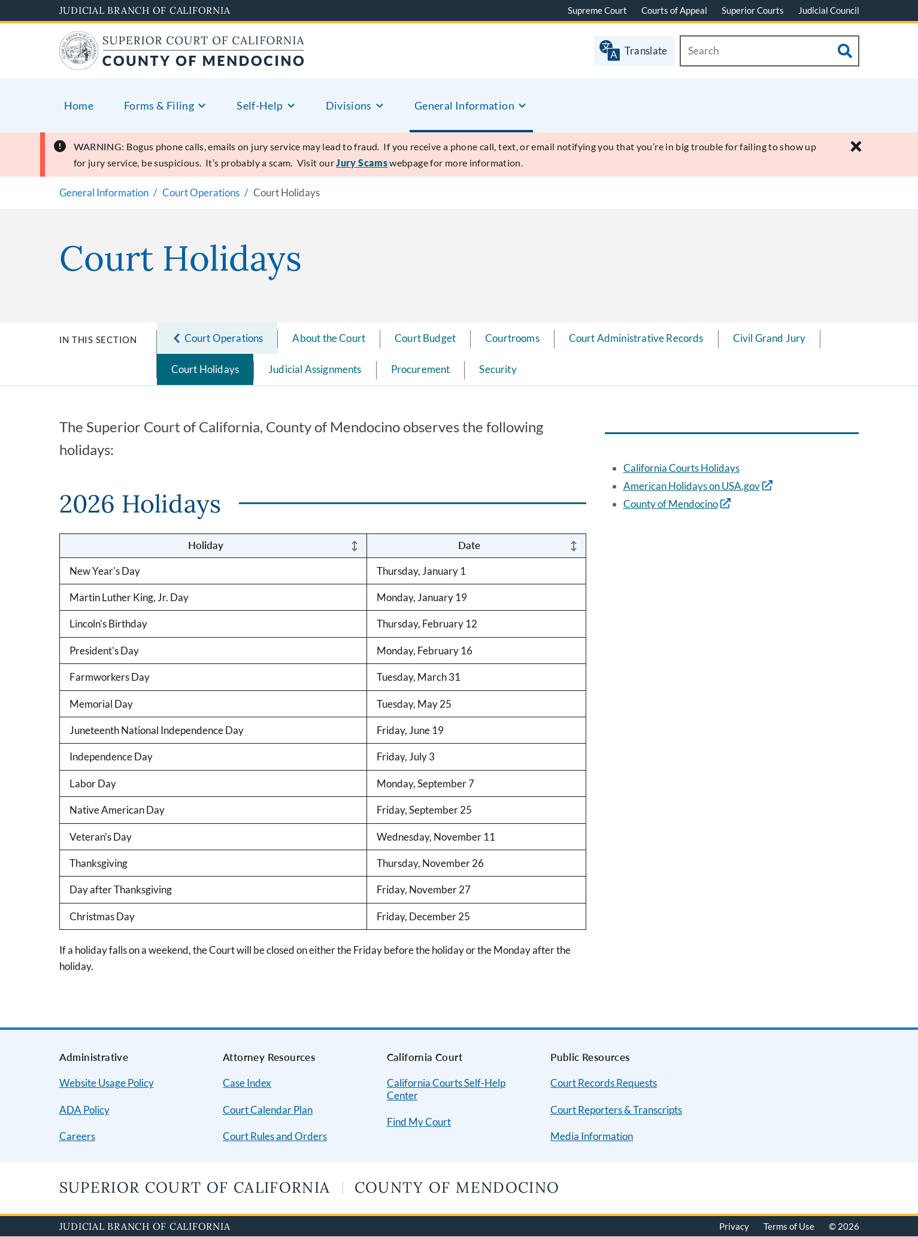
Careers (77, 1136)
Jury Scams (361, 162)
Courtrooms (512, 338)
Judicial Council (828, 10)
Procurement (420, 369)
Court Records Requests (603, 1083)
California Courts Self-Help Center (446, 1089)
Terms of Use (789, 1226)
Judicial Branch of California (145, 10)
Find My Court (419, 1121)
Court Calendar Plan (268, 1109)
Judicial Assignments (314, 369)
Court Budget (425, 338)
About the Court (328, 338)
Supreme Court (597, 10)
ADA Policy (84, 1109)
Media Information (591, 1136)
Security (497, 369)
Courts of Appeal (674, 10)
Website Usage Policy (106, 1083)
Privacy (734, 1226)
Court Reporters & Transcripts (616, 1109)
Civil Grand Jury (769, 338)
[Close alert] (856, 146)
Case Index (247, 1083)
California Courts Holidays (681, 468)
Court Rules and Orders (275, 1136)
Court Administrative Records (636, 338)
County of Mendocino (670, 504)
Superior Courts (753, 10)
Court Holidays (205, 369)
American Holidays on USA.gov (691, 486)
